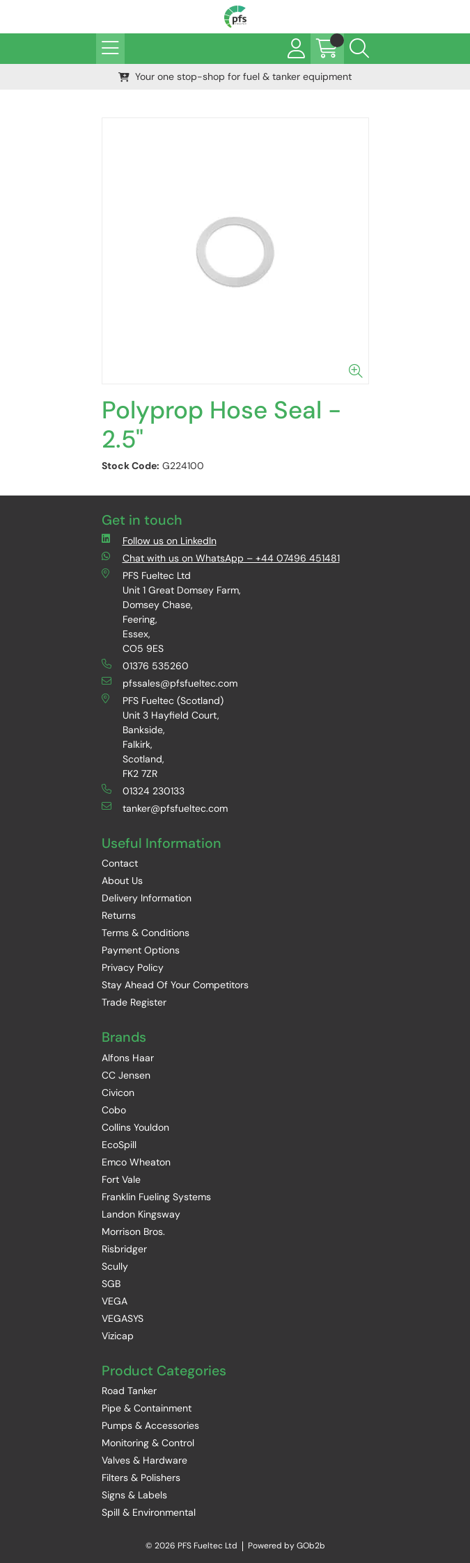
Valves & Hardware (144, 1460)
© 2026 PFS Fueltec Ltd (191, 1545)
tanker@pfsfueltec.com (165, 808)
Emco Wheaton (136, 1162)
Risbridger (124, 1249)
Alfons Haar (128, 1057)
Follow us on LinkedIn (159, 540)
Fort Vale (121, 1179)
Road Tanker (129, 1390)
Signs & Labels (134, 1495)
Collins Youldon (135, 1127)
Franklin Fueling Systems (156, 1196)
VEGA (114, 1301)
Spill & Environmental (149, 1512)
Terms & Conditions (145, 932)
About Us (122, 880)
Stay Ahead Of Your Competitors (175, 985)
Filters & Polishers (141, 1477)
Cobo (114, 1110)
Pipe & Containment (146, 1408)
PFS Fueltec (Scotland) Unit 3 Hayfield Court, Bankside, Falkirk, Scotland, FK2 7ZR (163, 737)
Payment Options (141, 950)
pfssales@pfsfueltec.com (169, 682)
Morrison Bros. (133, 1231)
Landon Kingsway (141, 1214)
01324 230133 (143, 790)
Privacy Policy (133, 967)
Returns (119, 915)
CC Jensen (126, 1075)
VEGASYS (122, 1318)
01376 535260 (145, 665)
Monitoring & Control (148, 1443)
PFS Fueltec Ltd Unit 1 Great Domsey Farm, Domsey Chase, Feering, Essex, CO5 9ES (171, 611)
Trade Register (134, 1002)
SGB (111, 1283)
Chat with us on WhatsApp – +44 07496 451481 (221, 557)
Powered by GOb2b (286, 1545)
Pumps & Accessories (150, 1425)
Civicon (118, 1092)
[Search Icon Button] (359, 48)
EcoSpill (119, 1144)
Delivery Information (146, 898)
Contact (120, 863)
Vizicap (118, 1335)
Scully (115, 1266)
